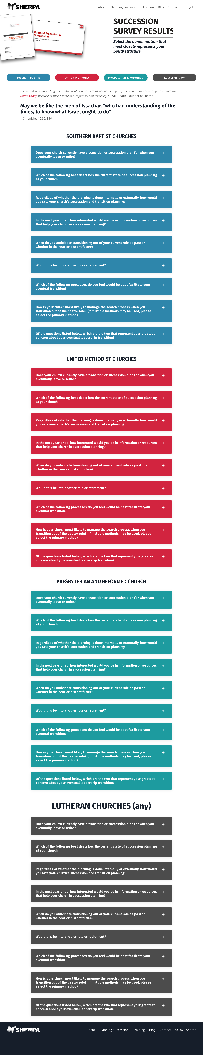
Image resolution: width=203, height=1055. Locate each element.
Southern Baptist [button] (28, 77)
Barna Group (28, 96)
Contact (173, 7)
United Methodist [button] (77, 77)
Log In (190, 7)
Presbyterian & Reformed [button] (126, 77)
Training (148, 7)
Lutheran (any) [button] (174, 77)
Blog (161, 7)
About (102, 7)
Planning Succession (124, 7)
